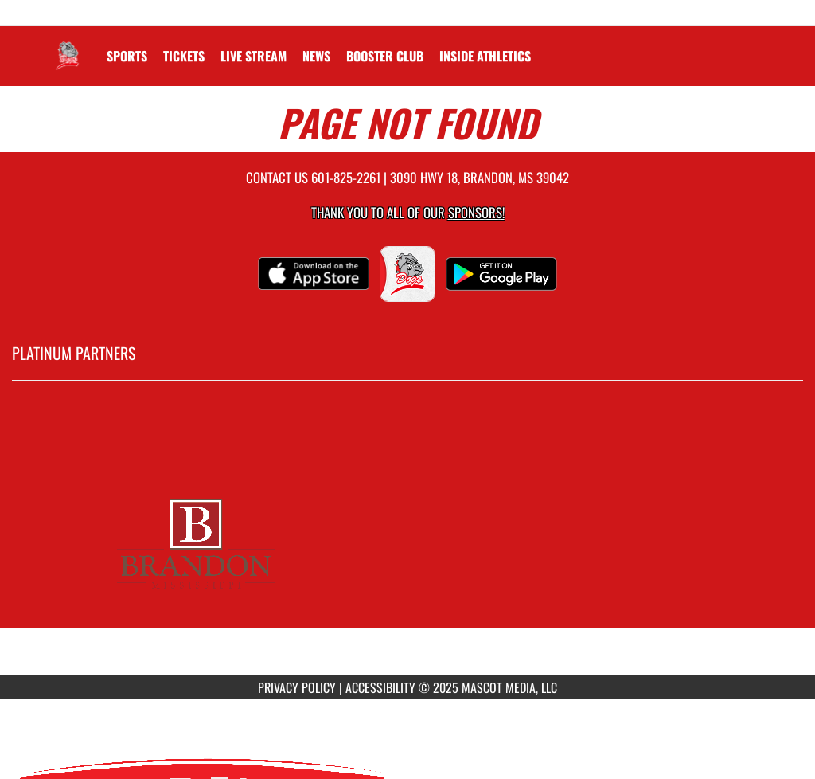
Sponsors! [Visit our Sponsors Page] (476, 212)
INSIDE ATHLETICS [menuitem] (485, 55)
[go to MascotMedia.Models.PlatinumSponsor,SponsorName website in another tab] (407, 540)
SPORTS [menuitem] (127, 55)
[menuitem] (184, 55)
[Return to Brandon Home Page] (66, 46)
